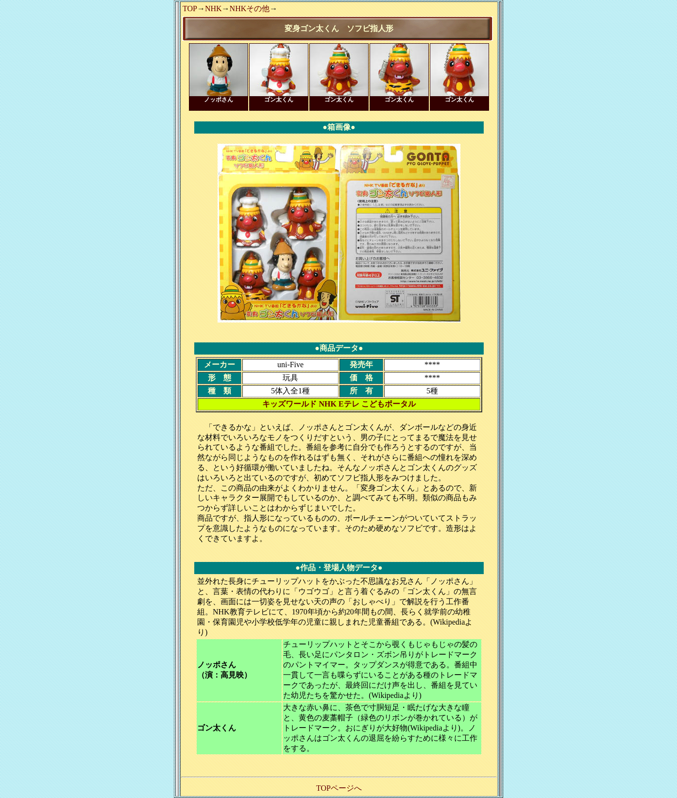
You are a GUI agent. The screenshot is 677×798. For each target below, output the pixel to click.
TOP (190, 8)
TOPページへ (339, 788)
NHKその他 (250, 8)
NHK (213, 8)
